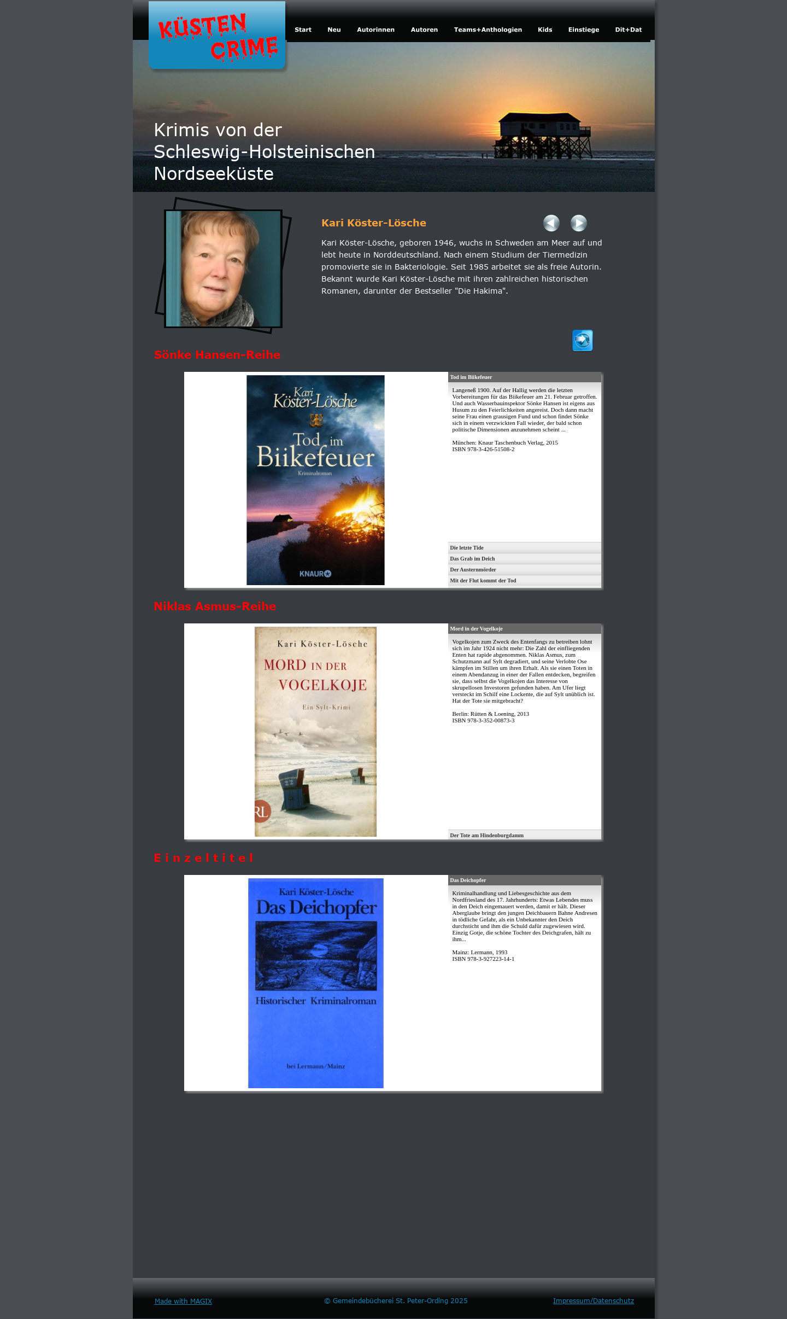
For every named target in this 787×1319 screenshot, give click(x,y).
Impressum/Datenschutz (593, 1300)
